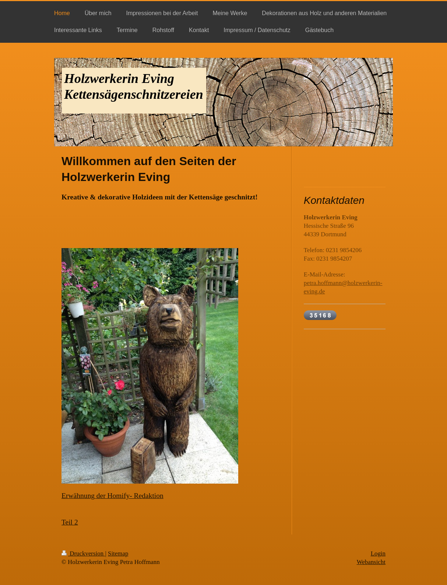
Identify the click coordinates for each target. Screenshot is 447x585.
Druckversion (83, 553)
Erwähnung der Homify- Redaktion (112, 495)
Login (378, 553)
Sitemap (118, 553)
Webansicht (371, 561)
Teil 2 (69, 522)
